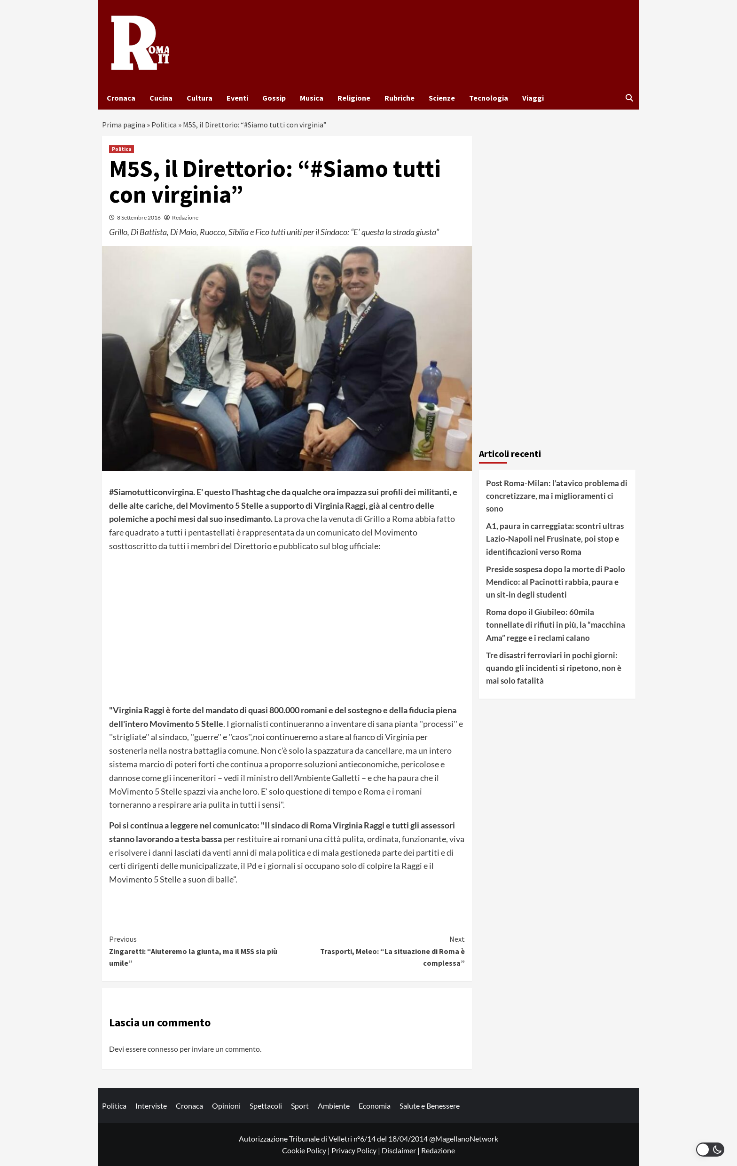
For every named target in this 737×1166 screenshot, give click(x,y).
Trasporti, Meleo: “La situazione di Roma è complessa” (376, 950)
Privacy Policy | (356, 1150)
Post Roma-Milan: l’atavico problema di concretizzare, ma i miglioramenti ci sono (556, 495)
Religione (353, 97)
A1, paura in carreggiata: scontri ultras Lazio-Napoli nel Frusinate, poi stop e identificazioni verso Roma (555, 538)
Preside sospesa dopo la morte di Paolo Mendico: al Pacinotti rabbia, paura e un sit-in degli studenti (555, 581)
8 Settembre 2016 (139, 217)
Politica (164, 124)
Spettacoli (266, 1105)
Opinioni (226, 1105)
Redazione (185, 217)
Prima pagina (123, 124)
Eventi (237, 97)
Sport (300, 1105)
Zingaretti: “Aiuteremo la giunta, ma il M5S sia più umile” (198, 950)
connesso (163, 1048)
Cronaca (121, 97)
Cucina (160, 97)
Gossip (274, 97)
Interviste (151, 1105)
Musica (311, 97)
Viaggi (533, 97)
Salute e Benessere (430, 1105)
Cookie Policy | (306, 1150)
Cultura (199, 97)
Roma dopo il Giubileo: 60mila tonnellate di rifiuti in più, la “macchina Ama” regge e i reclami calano (555, 624)
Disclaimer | (401, 1150)
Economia (375, 1105)
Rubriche (399, 97)
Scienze (442, 97)
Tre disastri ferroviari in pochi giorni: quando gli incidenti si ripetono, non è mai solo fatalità (553, 667)
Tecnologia (488, 97)
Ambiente (334, 1105)
